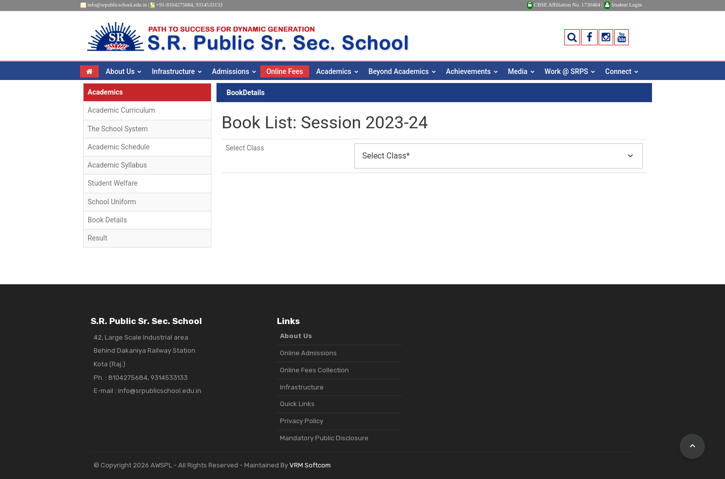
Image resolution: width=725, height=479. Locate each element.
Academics (333, 71)
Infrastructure (173, 71)
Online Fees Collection (314, 370)
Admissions (230, 71)
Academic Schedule (119, 147)
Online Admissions (308, 353)
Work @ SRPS (567, 71)
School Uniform (112, 202)
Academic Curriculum (121, 110)
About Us (120, 71)
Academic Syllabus (117, 165)
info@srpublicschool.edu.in (117, 5)
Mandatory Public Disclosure (324, 438)
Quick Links (297, 404)
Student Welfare (112, 183)
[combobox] (498, 156)
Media (518, 71)
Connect (618, 71)
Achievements (468, 71)
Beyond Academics (399, 71)
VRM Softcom (310, 465)
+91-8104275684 (174, 5)
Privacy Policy (301, 421)
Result (97, 238)
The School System (118, 129)
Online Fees (284, 71)
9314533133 (209, 5)
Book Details (107, 220)
